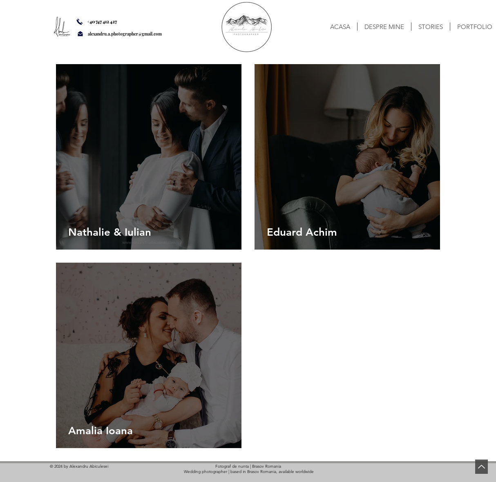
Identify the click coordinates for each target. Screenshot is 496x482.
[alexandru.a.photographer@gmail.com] (135, 33)
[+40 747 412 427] (108, 21)
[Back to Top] (481, 467)
